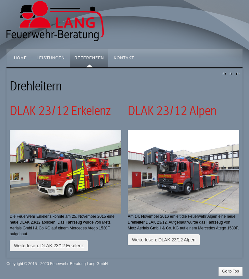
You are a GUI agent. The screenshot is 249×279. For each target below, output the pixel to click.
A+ (225, 74)
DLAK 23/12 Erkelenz (60, 111)
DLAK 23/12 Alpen (172, 111)
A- (237, 74)
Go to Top (230, 271)
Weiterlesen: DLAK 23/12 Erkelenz (49, 245)
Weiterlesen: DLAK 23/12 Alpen (164, 239)
